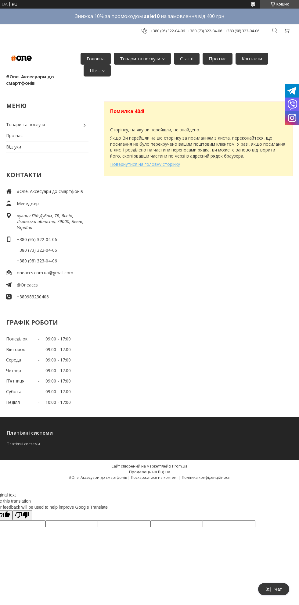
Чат (273, 589)
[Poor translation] (22, 515)
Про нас (217, 58)
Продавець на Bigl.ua (149, 472)
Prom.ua (180, 466)
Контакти (252, 58)
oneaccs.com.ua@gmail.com (45, 273)
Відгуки (13, 147)
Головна (96, 58)
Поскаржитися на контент (154, 477)
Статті (186, 58)
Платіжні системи (23, 444)
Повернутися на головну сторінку (145, 164)
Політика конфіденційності (206, 477)
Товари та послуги (140, 58)
